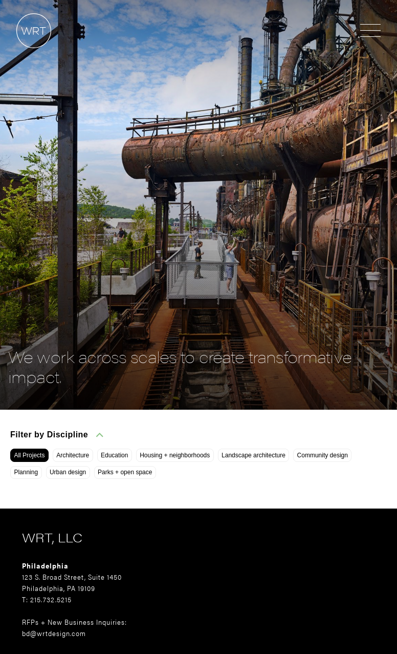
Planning (26, 472)
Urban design (68, 472)
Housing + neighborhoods (175, 455)
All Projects (29, 455)
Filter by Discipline (56, 434)
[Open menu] (370, 31)
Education (114, 455)
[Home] (25, 53)
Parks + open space (125, 472)
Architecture (72, 455)
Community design (322, 455)
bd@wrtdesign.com (54, 633)
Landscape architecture (253, 455)
